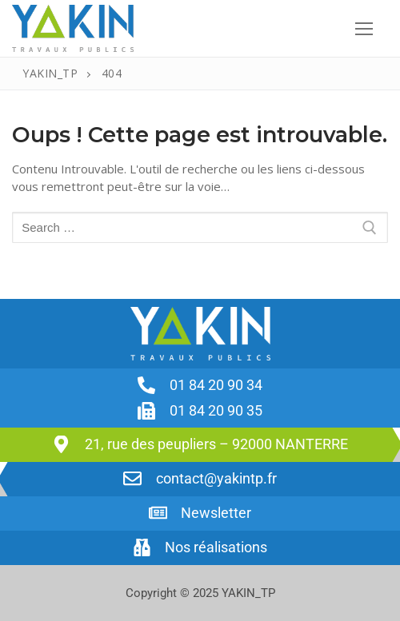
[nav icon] (363, 28)
